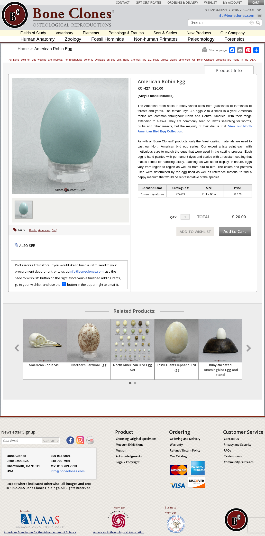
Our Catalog (178, 456)
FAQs (227, 450)
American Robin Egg (53, 48)
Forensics (235, 39)
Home (23, 48)
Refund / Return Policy (185, 450)
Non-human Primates (156, 39)
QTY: (173, 217)
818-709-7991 (243, 10)
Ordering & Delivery (182, 2)
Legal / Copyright (128, 462)
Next (248, 348)
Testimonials (233, 456)
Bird (54, 230)
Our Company (232, 33)
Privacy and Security (237, 445)
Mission (121, 450)
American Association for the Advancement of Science (40, 532)
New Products (199, 33)
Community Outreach (239, 462)
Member (26, 511)
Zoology (73, 39)
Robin (33, 230)
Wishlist (210, 2)
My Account (232, 2)
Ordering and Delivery (185, 439)
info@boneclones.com (235, 15)
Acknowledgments (129, 456)
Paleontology (201, 39)
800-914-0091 (216, 10)
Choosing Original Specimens (136, 439)
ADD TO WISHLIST (195, 231)
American (44, 230)
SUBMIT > (51, 440)
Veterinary (64, 33)
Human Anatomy (37, 39)
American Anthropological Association (118, 532)
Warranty (176, 445)
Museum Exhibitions (129, 445)
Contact (123, 2)
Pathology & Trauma (126, 33)
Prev (17, 348)
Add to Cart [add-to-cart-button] (234, 231)
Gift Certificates (148, 2)
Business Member (170, 510)
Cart (256, 2)
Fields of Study (33, 33)
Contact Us (231, 439)
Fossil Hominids (107, 39)
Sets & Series (165, 33)
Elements (91, 33)
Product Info (229, 70)
